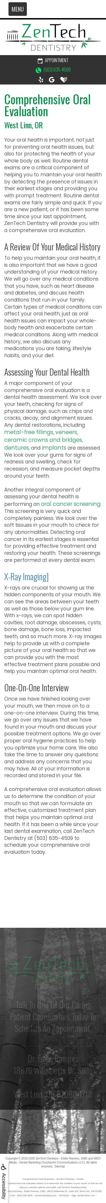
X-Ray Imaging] (26, 576)
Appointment (53, 60)
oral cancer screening (71, 504)
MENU (18, 9)
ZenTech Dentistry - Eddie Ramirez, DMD (61, 1158)
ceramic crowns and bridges (43, 440)
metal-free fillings (28, 432)
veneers (66, 432)
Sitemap (60, 1166)
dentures (16, 448)
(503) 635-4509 (53, 69)
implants (54, 448)
